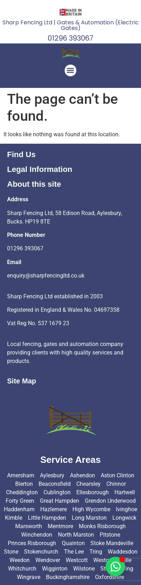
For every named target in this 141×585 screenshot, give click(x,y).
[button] (70, 70)
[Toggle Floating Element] (115, 566)
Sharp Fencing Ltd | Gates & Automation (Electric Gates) (70, 25)
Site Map (21, 381)
